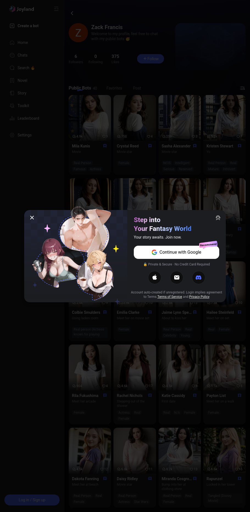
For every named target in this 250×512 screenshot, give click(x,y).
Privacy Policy (199, 297)
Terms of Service (169, 297)
